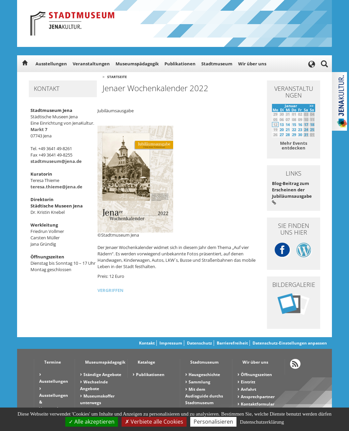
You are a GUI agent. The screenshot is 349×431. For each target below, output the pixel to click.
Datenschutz (199, 343)
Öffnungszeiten (256, 374)
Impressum (170, 343)
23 (300, 129)
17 (306, 124)
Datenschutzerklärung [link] (262, 422)
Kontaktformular (257, 404)
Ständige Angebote (102, 374)
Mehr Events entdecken (293, 145)
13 (282, 124)
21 (288, 129)
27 (282, 134)
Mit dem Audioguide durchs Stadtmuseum (204, 396)
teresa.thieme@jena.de (56, 187)
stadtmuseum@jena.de (56, 161)
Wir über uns (252, 64)
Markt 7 (38, 129)
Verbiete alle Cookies (154, 421)
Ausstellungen (51, 64)
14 (288, 124)
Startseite (117, 76)
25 (312, 129)
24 (306, 129)
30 (300, 134)
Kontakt (147, 343)
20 (282, 129)
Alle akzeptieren (92, 421)
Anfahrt (248, 389)
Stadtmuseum (216, 64)
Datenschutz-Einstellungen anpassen (290, 343)
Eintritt (248, 382)
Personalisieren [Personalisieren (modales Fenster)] (213, 421)
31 (306, 134)
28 (288, 134)
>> (311, 105)
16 (300, 124)
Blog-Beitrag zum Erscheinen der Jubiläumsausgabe (292, 192)
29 (294, 134)
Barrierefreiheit (232, 343)
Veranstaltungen (91, 64)
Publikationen (180, 64)
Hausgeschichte (204, 374)
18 (312, 124)
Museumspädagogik (137, 64)
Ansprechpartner (258, 396)
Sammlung (199, 382)
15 (294, 124)
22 (294, 129)
